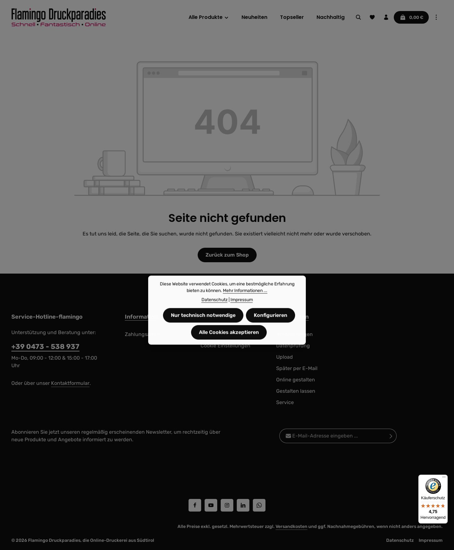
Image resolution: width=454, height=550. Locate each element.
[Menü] (444, 478)
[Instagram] (227, 505)
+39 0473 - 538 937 (45, 346)
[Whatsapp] (259, 505)
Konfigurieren (270, 327)
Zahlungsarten (142, 334)
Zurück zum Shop (227, 255)
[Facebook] (195, 505)
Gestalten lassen (295, 391)
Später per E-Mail (296, 368)
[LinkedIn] (243, 505)
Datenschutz (400, 540)
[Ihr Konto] (386, 17)
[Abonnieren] (391, 436)
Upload (284, 357)
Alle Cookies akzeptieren (229, 344)
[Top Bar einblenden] (436, 17)
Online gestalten (295, 380)
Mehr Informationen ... (245, 302)
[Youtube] (211, 505)
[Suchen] (358, 17)
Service (285, 402)
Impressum (431, 540)
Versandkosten (291, 526)
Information (141, 316)
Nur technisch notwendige (203, 327)
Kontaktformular (70, 383)
